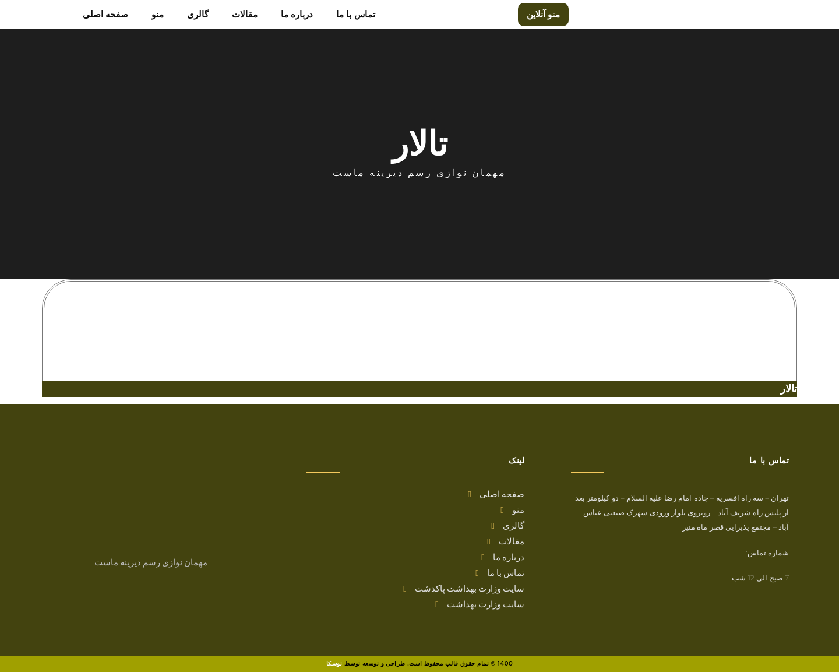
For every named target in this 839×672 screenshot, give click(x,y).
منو (512, 509)
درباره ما (502, 556)
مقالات (505, 541)
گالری (507, 525)
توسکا (334, 663)
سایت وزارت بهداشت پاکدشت (463, 588)
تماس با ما (499, 572)
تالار (788, 388)
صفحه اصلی (496, 493)
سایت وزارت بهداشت (479, 604)
